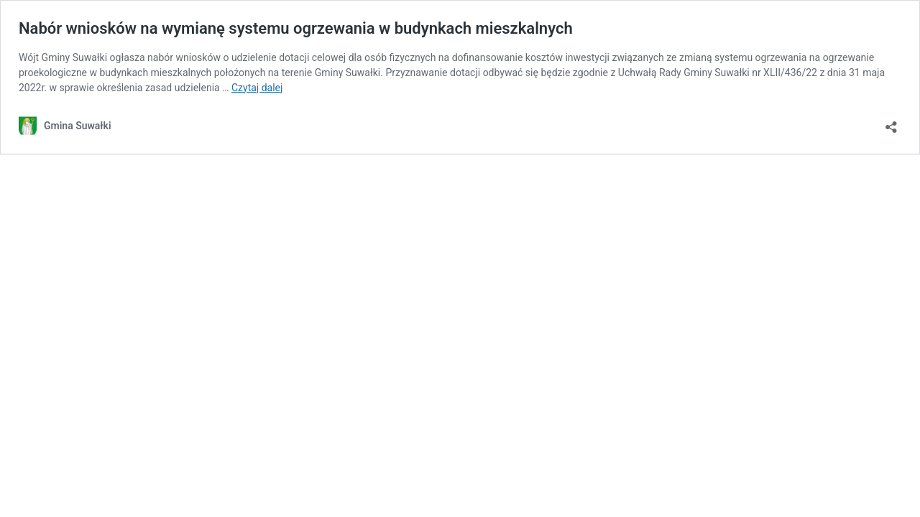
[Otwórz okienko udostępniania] (891, 122)
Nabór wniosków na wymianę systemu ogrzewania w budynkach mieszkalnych (296, 28)
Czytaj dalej (256, 87)
